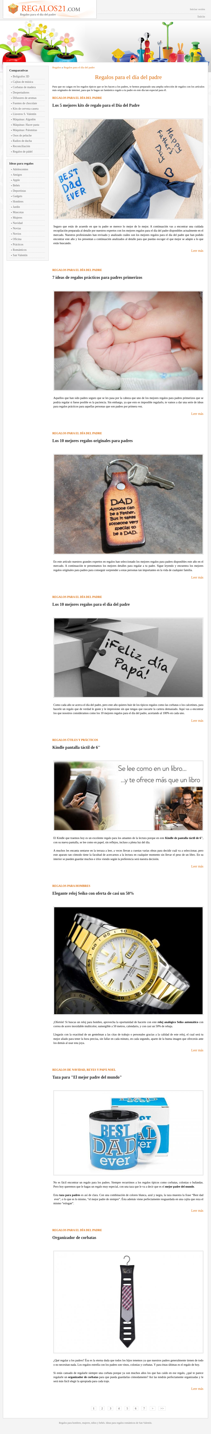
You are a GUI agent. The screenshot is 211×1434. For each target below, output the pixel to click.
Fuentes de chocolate (25, 103)
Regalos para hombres (71, 885)
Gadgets (17, 196)
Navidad (17, 223)
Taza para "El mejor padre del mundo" (87, 1077)
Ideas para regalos (21, 163)
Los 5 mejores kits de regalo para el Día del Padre (95, 105)
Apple (16, 180)
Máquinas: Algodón (24, 119)
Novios (17, 233)
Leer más (197, 250)
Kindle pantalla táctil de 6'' (76, 747)
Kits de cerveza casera (26, 108)
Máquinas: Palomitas (25, 130)
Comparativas (18, 70)
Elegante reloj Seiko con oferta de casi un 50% (93, 893)
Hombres (18, 201)
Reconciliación (21, 146)
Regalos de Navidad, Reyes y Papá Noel (84, 1069)
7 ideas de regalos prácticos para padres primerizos (97, 277)
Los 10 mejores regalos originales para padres (92, 440)
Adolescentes (20, 169)
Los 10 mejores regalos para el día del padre (91, 604)
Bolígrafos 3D (21, 76)
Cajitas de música (23, 81)
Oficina (17, 239)
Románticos (20, 249)
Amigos (17, 174)
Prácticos (18, 244)
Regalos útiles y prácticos (75, 740)
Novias (17, 228)
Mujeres (17, 217)
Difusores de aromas (24, 97)
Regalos (56, 67)
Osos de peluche (22, 135)
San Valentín (20, 255)
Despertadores (21, 92)
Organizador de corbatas (74, 1237)
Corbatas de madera (24, 87)
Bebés (16, 185)
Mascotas (18, 212)
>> (162, 1408)
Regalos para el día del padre (79, 67)
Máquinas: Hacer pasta (26, 124)
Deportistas (19, 190)
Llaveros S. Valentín (24, 114)
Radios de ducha (22, 140)
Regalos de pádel (23, 151)
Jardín (16, 206)
